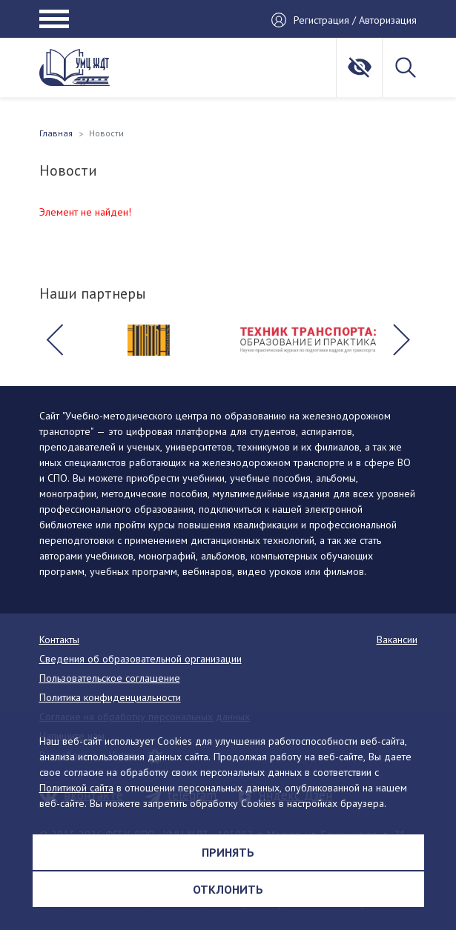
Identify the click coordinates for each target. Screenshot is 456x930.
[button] (54, 340)
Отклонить (228, 889)
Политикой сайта (76, 787)
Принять (228, 852)
